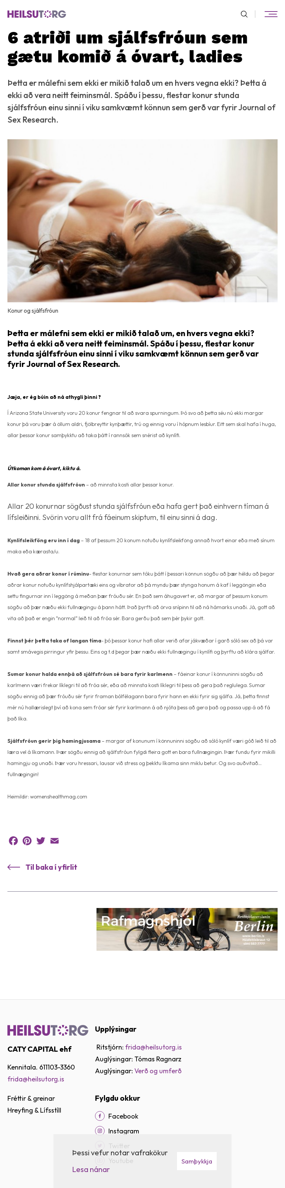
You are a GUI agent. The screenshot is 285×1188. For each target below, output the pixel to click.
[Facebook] (100, 1116)
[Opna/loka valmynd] (271, 14)
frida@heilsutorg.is (35, 1079)
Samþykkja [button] (196, 1161)
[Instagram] (100, 1131)
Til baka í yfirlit (51, 867)
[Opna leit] (247, 14)
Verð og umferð (157, 1071)
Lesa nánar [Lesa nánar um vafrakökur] (91, 1169)
